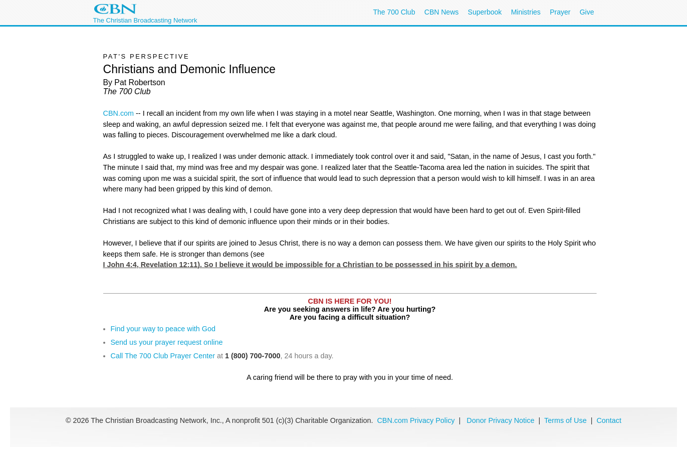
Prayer (560, 12)
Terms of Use (566, 420)
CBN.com (118, 113)
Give (587, 12)
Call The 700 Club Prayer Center (163, 356)
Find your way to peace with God (163, 329)
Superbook (485, 12)
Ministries (526, 12)
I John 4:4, (310, 265)
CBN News (441, 12)
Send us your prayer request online (167, 342)
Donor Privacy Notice (500, 420)
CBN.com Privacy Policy (415, 420)
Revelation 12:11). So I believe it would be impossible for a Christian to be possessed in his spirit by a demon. (329, 265)
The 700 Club (394, 12)
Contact (608, 420)
